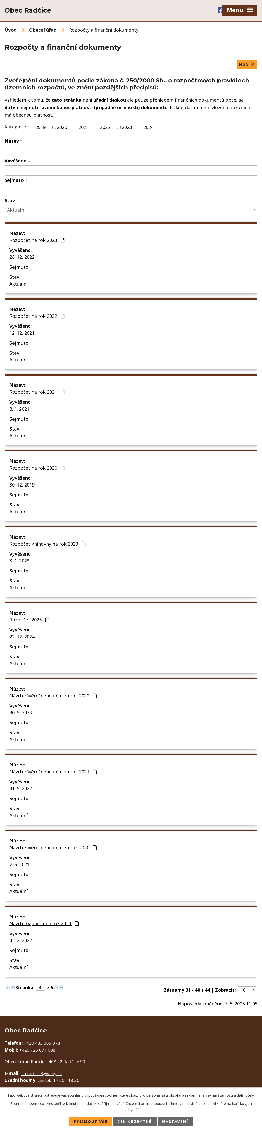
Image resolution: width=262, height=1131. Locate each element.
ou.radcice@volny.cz (41, 1074)
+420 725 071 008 (37, 1050)
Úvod (11, 30)
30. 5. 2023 (20, 713)
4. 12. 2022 (20, 941)
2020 (62, 127)
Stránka (24, 988)
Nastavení (175, 1121)
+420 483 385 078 (42, 1043)
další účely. (246, 1095)
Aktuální (18, 284)
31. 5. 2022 (20, 789)
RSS (247, 64)
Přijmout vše (90, 1121)
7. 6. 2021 (19, 865)
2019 (40, 127)
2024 (148, 127)
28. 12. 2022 (22, 257)
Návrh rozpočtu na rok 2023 (44, 924)
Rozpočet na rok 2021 (36, 392)
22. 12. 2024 (22, 637)
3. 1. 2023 (19, 561)
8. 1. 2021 (19, 409)
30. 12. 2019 (22, 485)
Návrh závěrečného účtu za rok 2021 (53, 772)
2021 (84, 127)
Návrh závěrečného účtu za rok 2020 (53, 848)
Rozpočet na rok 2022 (36, 316)
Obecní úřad (43, 30)
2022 (105, 127)
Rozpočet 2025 (29, 620)
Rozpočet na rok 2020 (36, 468)
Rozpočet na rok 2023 (36, 240)
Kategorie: (16, 127)
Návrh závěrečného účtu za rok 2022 (53, 696)
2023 (127, 127)
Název (12, 141)
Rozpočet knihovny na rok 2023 (47, 544)
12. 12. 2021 (22, 333)
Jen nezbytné (134, 1121)
